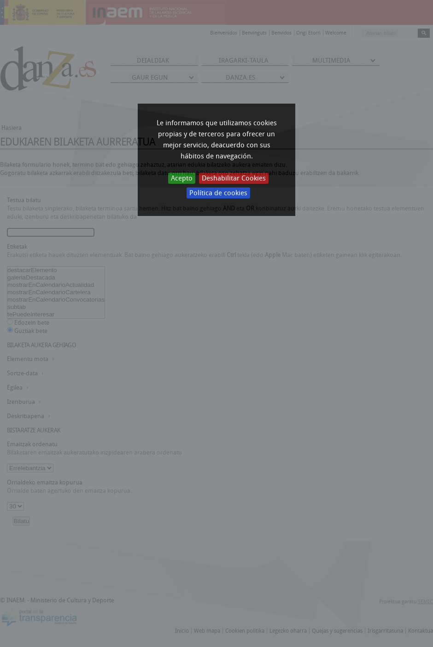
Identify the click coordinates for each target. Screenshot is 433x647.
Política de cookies (218, 193)
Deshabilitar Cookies (234, 178)
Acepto (182, 178)
